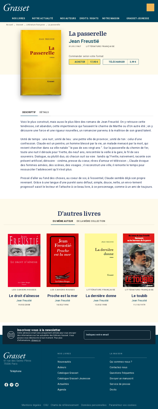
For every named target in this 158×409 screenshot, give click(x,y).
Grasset (19, 25)
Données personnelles (93, 405)
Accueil (9, 25)
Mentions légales (31, 405)
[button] (100, 46)
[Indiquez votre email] (113, 334)
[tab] (7, 18)
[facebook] (6, 384)
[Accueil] (17, 7)
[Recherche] (150, 7)
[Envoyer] (147, 335)
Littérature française (35, 25)
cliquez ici (36, 340)
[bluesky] (16, 384)
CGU (46, 405)
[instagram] (11, 384)
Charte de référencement (65, 405)
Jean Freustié (84, 41)
